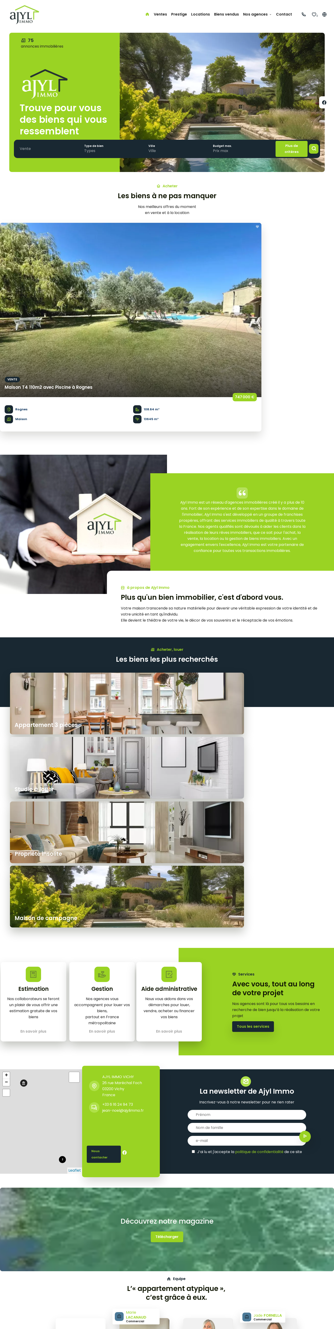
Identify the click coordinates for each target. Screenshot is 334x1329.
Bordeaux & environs (151, 1283)
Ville (146, 145)
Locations (13, 1289)
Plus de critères (286, 148)
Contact (12, 1301)
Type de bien (91, 145)
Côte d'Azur (143, 1277)
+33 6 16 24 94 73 (117, 806)
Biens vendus (16, 1295)
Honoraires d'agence (96, 1319)
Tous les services (253, 733)
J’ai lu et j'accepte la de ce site (249, 854)
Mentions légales (57, 1319)
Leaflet (74, 872)
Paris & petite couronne (154, 1271)
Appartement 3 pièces (80, 1271)
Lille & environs (146, 1295)
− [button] (6, 784)
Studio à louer (72, 1289)
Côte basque (144, 1289)
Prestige (12, 1283)
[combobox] (26, 148)
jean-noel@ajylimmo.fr (123, 812)
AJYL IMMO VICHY (118, 779)
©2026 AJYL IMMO (21, 1319)
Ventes (11, 1277)
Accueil (11, 1271)
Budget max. (214, 145)
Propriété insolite (75, 1277)
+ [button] (6, 777)
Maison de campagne (79, 1283)
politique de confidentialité (259, 854)
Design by (302, 1319)
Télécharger (167, 938)
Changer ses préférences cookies (150, 1319)
